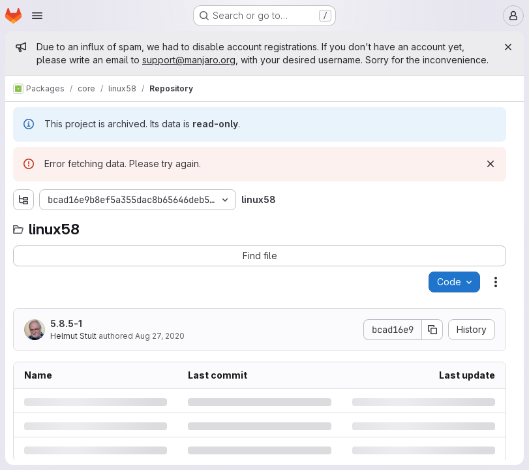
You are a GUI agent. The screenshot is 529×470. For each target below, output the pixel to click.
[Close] (508, 47)
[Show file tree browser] (23, 199)
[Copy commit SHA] (432, 329)
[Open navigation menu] (37, 15)
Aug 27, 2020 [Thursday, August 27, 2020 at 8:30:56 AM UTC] (160, 336)
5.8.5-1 (66, 323)
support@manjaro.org (188, 59)
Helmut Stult (73, 336)
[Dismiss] (490, 164)
